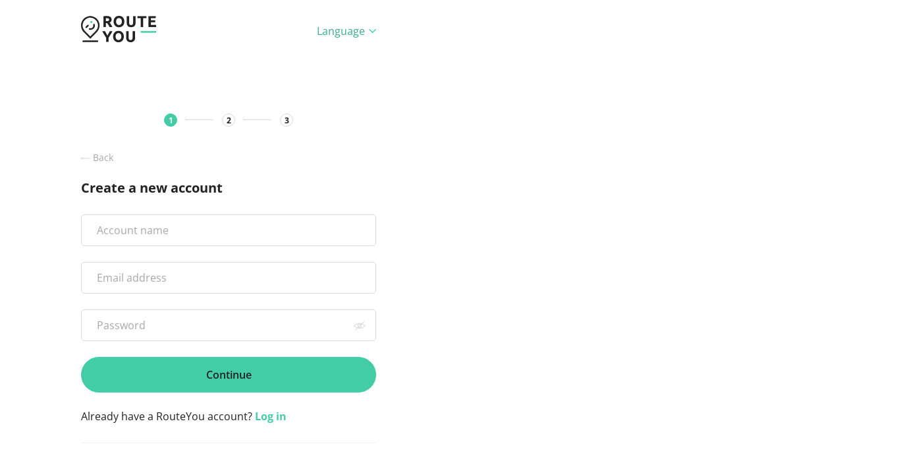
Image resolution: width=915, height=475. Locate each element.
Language (346, 31)
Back (97, 157)
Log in (271, 416)
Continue (229, 374)
